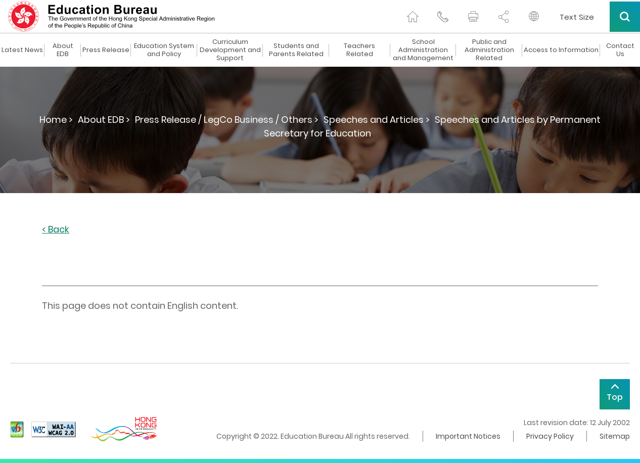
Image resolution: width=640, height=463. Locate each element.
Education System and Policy (164, 50)
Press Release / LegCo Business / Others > (226, 119)
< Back (55, 230)
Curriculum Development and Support (230, 50)
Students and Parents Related (296, 50)
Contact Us (620, 50)
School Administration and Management (423, 50)
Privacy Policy (550, 436)
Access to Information (561, 50)
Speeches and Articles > (377, 119)
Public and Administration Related (489, 50)
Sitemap (615, 436)
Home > (56, 119)
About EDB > (104, 119)
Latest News (22, 50)
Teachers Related (359, 50)
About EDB (63, 50)
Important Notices (468, 436)
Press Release (105, 50)
